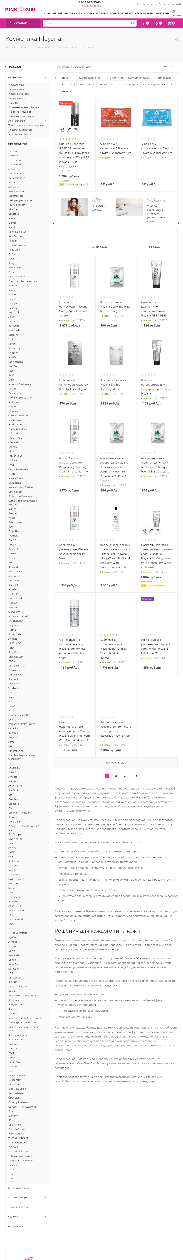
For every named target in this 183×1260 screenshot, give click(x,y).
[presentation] (53, 223)
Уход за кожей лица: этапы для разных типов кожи (156, 213)
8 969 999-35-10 (89, 2)
